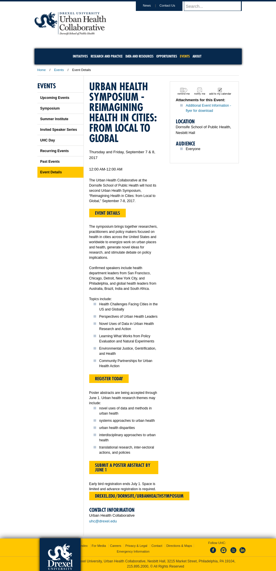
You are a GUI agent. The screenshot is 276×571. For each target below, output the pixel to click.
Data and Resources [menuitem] (139, 56)
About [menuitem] (197, 56)
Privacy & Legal (136, 545)
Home (41, 70)
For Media (99, 545)
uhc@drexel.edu (103, 521)
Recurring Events (54, 151)
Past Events (50, 162)
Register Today (109, 379)
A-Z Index (81, 545)
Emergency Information (133, 551)
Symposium (50, 108)
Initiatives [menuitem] (80, 56)
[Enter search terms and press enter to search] (215, 6)
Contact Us (172, 5)
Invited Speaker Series (58, 130)
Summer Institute (54, 119)
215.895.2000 (137, 566)
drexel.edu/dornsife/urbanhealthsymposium (139, 496)
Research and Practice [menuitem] (107, 56)
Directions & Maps (179, 545)
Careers (115, 545)
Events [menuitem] (185, 56)
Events (59, 70)
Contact (156, 545)
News (153, 5)
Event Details (51, 172)
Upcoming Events (54, 98)
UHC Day (47, 140)
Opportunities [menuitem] (166, 56)
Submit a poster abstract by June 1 (122, 467)
